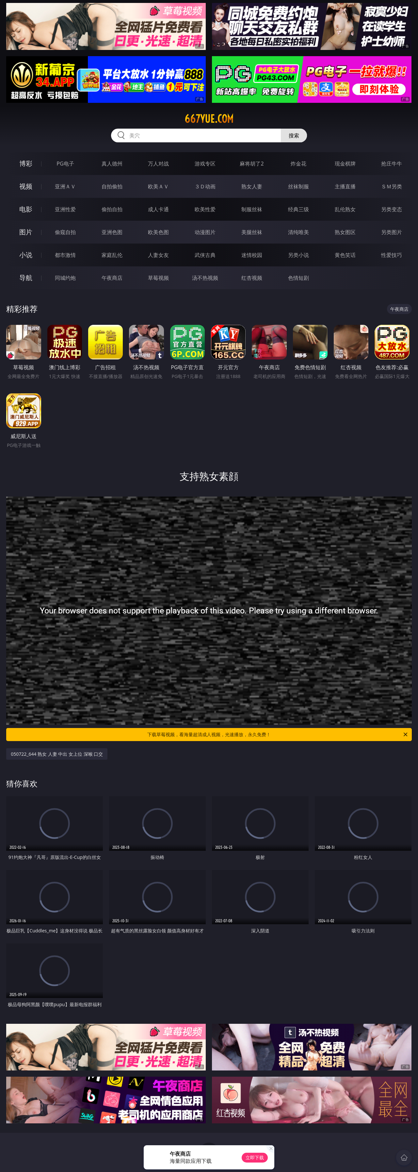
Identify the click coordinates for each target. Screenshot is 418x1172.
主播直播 (345, 186)
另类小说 (298, 255)
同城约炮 (65, 277)
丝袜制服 (298, 186)
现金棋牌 (345, 163)
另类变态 (391, 209)
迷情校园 (251, 255)
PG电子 (65, 163)
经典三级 (298, 209)
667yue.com (209, 118)
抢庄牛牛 (391, 163)
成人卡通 (158, 209)
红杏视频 (251, 277)
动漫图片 (205, 232)
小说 (25, 254)
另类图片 (391, 232)
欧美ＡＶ (158, 186)
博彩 (25, 163)
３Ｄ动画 (205, 186)
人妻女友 (158, 255)
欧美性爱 (205, 209)
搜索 (294, 135)
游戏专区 (205, 163)
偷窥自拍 (65, 232)
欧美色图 (158, 232)
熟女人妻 (251, 186)
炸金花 (298, 163)
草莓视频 (158, 277)
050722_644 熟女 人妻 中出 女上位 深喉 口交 (57, 754)
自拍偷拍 (112, 186)
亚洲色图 (112, 232)
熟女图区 (345, 232)
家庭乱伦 (112, 255)
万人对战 (158, 163)
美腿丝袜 (251, 232)
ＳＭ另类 (391, 186)
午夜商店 (112, 277)
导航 (25, 277)
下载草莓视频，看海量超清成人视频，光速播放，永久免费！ (278, 734)
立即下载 (255, 1157)
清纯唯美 (298, 232)
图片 (25, 232)
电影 (25, 209)
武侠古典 (205, 255)
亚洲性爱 (65, 209)
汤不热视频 (205, 277)
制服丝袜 (251, 209)
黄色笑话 (345, 255)
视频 (25, 186)
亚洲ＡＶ (65, 186)
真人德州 (112, 163)
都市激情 (65, 255)
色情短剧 (298, 277)
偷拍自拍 (112, 209)
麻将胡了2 (252, 163)
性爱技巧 (391, 255)
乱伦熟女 (345, 209)
